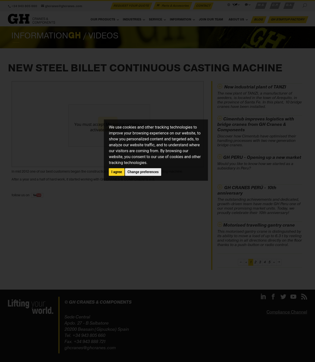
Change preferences (143, 172)
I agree (116, 172)
